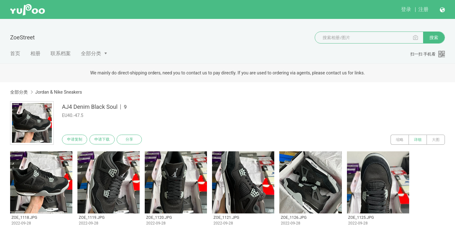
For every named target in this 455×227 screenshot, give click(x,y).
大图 (436, 139)
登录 (406, 9)
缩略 (399, 139)
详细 (418, 139)
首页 (15, 53)
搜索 (433, 37)
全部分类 (91, 53)
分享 (132, 139)
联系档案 (61, 53)
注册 (423, 9)
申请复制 (75, 139)
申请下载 (103, 139)
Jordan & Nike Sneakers (58, 92)
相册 (35, 53)
